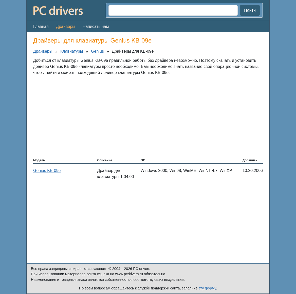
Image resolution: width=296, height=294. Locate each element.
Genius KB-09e (47, 170)
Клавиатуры (71, 51)
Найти (250, 10)
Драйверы (42, 51)
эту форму (207, 288)
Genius (97, 51)
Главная (41, 26)
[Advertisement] (148, 116)
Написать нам (96, 26)
